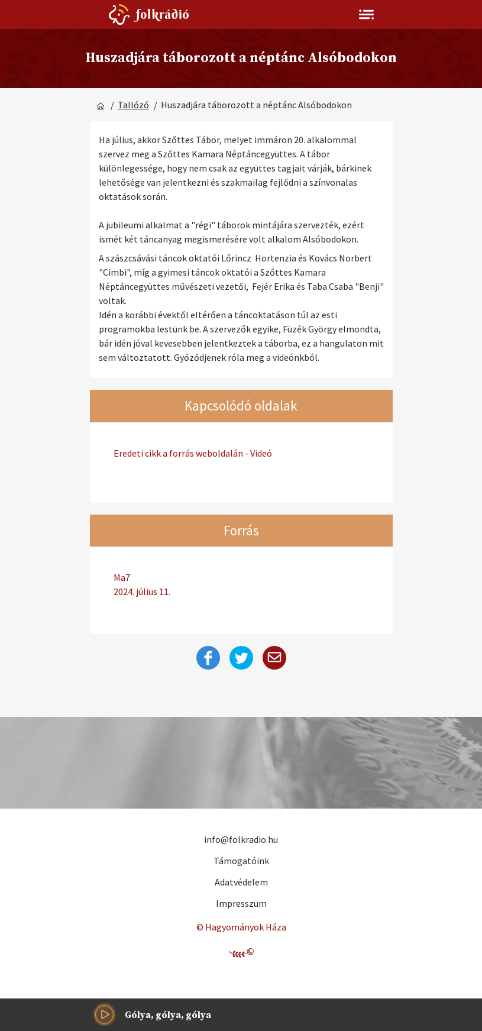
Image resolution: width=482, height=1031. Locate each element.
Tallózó (133, 105)
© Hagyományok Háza (241, 927)
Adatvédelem (241, 882)
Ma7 (241, 585)
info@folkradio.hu (241, 839)
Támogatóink (241, 861)
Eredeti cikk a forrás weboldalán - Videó (193, 453)
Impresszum (241, 903)
